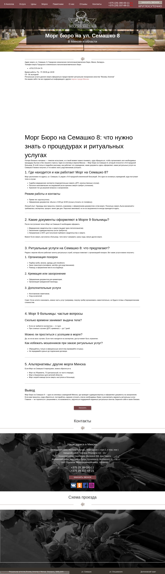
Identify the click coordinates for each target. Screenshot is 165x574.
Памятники (58, 4)
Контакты (96, 4)
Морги (45, 4)
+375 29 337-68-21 (82, 470)
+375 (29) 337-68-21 (120, 5)
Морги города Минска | (35, 572)
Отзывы (83, 4)
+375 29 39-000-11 (82, 467)
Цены (33, 4)
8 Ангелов (9, 4)
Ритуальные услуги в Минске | (13, 572)
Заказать (82, 408)
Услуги (22, 4)
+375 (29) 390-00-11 (120, 3)
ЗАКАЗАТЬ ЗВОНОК (150, 2)
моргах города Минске (80, 79)
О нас (71, 4)
